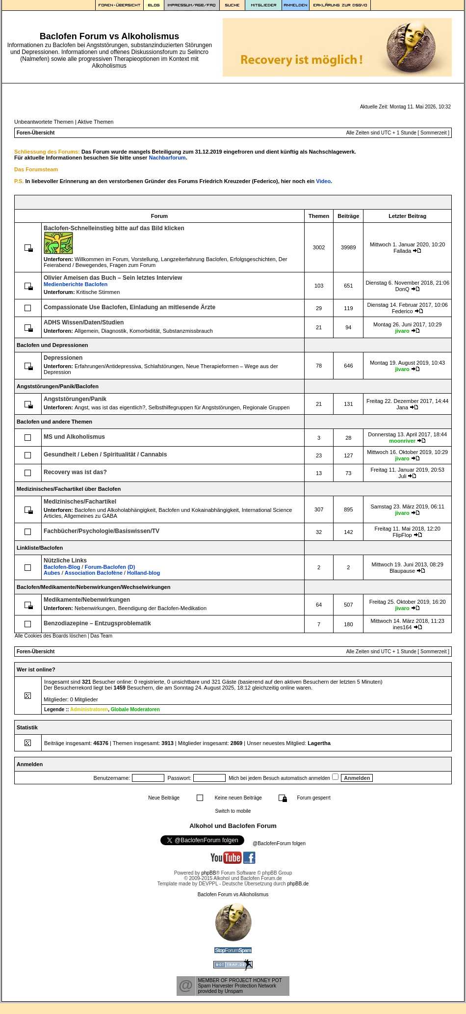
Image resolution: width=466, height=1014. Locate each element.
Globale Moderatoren (135, 709)
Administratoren (89, 709)
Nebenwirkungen (95, 608)
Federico (402, 311)
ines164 (402, 627)
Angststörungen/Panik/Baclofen (58, 386)
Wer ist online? (36, 669)
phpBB (208, 873)
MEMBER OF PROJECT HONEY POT (240, 980)
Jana (402, 407)
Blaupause (402, 571)
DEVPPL (208, 883)
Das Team (101, 636)
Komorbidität (144, 331)
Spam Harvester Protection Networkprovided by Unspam (237, 988)
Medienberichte (75, 284)
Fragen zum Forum (133, 265)
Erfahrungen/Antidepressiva (108, 366)
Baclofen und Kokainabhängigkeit (198, 510)
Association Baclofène (94, 573)
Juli (402, 476)
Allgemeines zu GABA (90, 516)
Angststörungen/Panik (75, 399)
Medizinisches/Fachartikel (80, 501)
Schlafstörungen (163, 366)
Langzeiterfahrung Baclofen (194, 259)
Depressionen (63, 357)
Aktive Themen (95, 122)
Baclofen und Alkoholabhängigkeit (115, 510)
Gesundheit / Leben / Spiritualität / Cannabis (105, 454)
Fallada (402, 251)
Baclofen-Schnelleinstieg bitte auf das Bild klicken (114, 228)
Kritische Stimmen (98, 292)
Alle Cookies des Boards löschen (50, 636)
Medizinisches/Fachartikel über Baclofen (69, 489)
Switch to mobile (233, 811)
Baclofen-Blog (62, 567)
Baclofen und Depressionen (52, 345)
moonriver (402, 441)
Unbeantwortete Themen (44, 122)
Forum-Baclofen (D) (110, 567)
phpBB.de (298, 883)
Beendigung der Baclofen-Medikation (162, 608)
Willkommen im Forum (101, 259)
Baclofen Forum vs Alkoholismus (233, 894)
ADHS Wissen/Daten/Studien (84, 322)
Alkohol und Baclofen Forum (233, 825)
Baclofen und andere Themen (54, 422)
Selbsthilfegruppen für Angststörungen (194, 407)
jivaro (402, 331)
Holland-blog (143, 573)
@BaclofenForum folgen (279, 843)
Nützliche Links (65, 560)
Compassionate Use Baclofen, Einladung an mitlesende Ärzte (129, 307)
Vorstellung (144, 259)
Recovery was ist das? (75, 472)
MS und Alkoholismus (74, 436)
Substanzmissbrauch (188, 331)
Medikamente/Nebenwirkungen (87, 599)
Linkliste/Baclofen (40, 548)
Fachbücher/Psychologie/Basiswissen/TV (101, 531)
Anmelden (30, 764)
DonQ (402, 289)
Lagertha (319, 743)
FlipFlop (402, 535)
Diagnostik (113, 331)
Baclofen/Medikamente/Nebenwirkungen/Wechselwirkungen (93, 587)
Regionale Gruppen (266, 407)
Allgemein (86, 331)
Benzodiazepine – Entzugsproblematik (97, 623)
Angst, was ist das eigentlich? (110, 407)
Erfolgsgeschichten (253, 259)
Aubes (52, 573)
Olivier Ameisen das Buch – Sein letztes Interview (113, 277)
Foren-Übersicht (35, 132)
